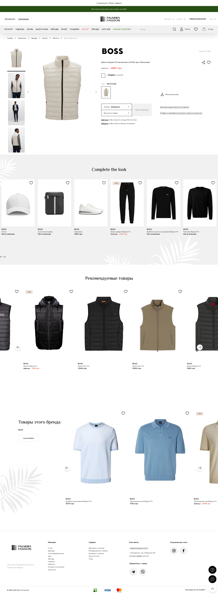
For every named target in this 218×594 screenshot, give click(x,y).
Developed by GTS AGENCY (195, 590)
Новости (51, 564)
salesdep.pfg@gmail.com (139, 556)
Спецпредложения (56, 553)
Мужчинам (23, 19)
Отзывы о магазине (56, 567)
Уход (91, 559)
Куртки (45, 38)
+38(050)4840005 (197, 19)
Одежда (34, 38)
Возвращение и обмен (98, 551)
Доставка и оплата (96, 548)
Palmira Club (94, 556)
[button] (28, 92)
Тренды (51, 559)
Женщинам (10, 19)
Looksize (51, 561)
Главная (10, 38)
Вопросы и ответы (96, 553)
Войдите (104, 120)
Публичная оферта (15, 568)
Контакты (52, 570)
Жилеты (56, 38)
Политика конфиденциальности (20, 565)
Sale (49, 556)
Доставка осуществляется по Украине (174, 107)
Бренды (51, 551)
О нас (50, 548)
